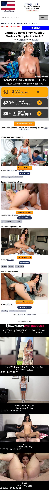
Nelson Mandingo (13, 215)
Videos (11, 24)
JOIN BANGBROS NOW (24, 124)
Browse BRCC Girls (21, 331)
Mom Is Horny (24, 173)
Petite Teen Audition (24, 405)
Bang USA (21, 315)
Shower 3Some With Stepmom (12, 137)
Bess (24, 483)
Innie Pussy (19, 177)
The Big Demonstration (9, 271)
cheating (5, 311)
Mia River (10, 260)
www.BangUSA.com (8, 11)
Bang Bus (35, 40)
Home (3, 24)
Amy (24, 444)
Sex (3, 221)
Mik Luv (9, 304)
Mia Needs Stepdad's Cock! (11, 226)
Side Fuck (22, 311)
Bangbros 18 (24, 262)
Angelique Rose (25, 215)
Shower (4, 266)
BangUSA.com (31, 315)
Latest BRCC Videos (7, 331)
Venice (30, 369)
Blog (34, 24)
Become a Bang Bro (32, 10)
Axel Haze (10, 170)
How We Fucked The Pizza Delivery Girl (24, 367)
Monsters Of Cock (24, 218)
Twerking (9, 221)
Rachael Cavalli (20, 170)
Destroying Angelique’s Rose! (11, 182)
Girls (27, 24)
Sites (19, 24)
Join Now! (35, 28)
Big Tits (10, 177)
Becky (30, 408)
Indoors (10, 266)
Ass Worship (19, 266)
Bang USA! (32, 4)
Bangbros (22, 40)
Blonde (4, 177)
